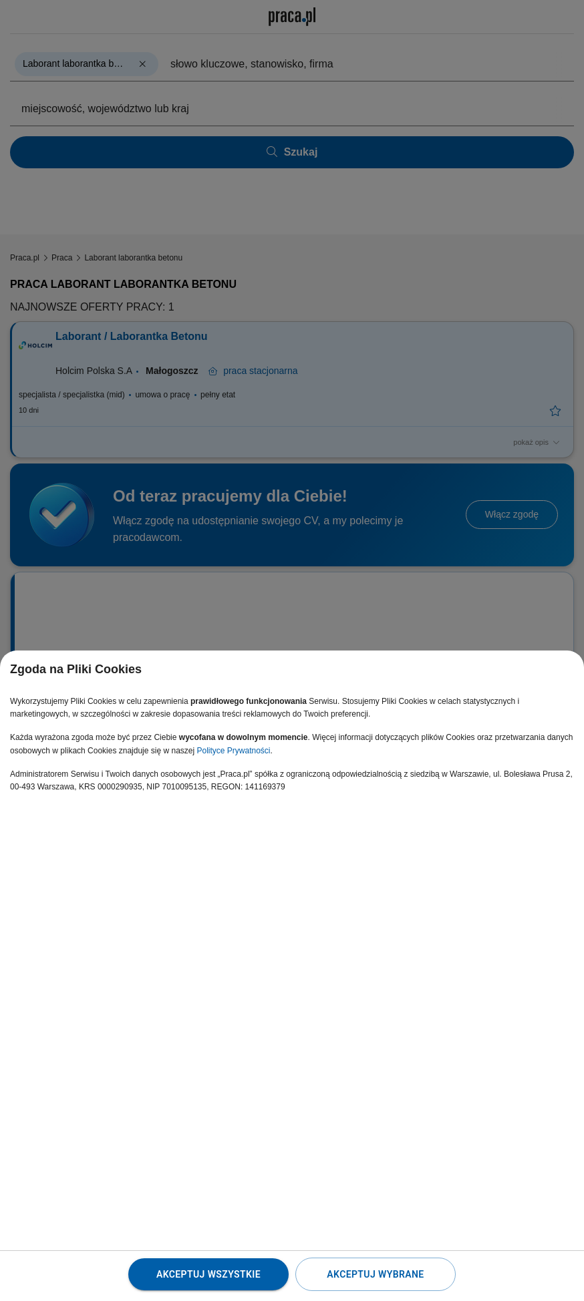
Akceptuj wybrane (375, 1274)
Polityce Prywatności (233, 750)
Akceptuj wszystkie (208, 1274)
